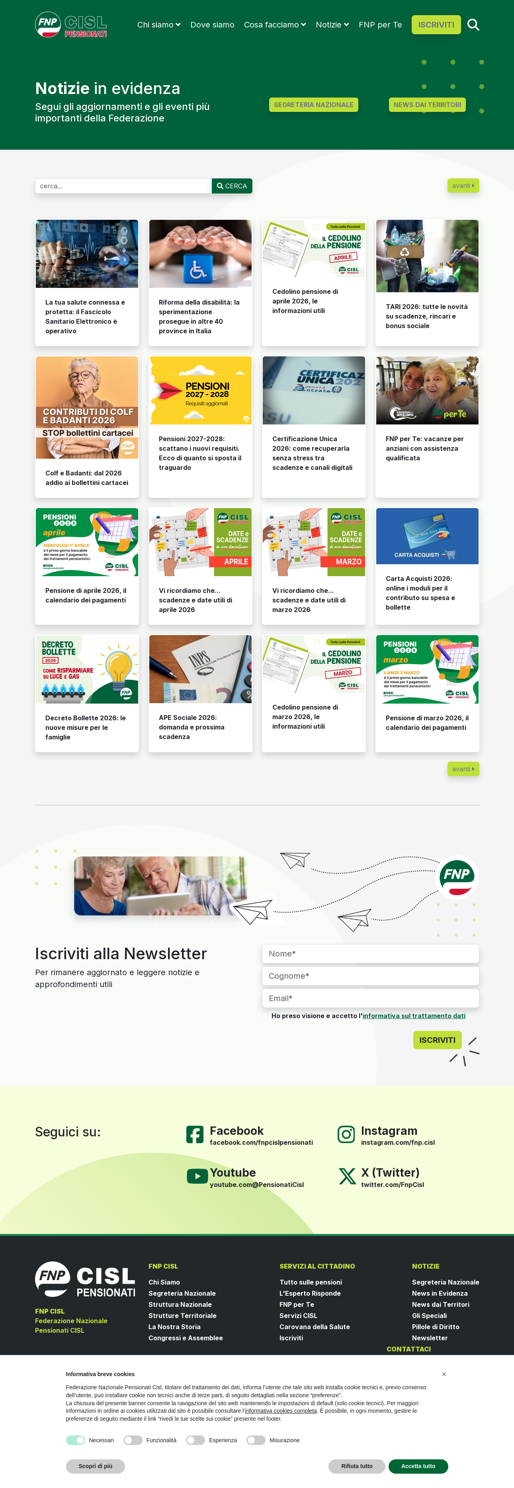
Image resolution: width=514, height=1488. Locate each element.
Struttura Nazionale (180, 1304)
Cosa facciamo (271, 24)
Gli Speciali (429, 1316)
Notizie (329, 24)
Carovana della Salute (314, 1327)
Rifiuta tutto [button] (357, 1466)
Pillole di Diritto (435, 1327)
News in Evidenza (440, 1293)
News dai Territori (440, 1304)
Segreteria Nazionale (182, 1293)
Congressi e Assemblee (186, 1338)
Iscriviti (291, 1338)
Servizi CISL (298, 1316)
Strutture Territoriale (183, 1316)
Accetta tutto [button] (418, 1466)
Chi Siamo (164, 1282)
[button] (444, 1374)
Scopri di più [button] (96, 1466)
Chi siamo (155, 24)
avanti (463, 186)
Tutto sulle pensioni (310, 1282)
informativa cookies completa (281, 1411)
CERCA (232, 186)
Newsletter (430, 1338)
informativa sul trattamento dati (414, 1016)
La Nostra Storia (175, 1327)
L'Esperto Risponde (310, 1293)
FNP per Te (380, 24)
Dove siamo (212, 24)
